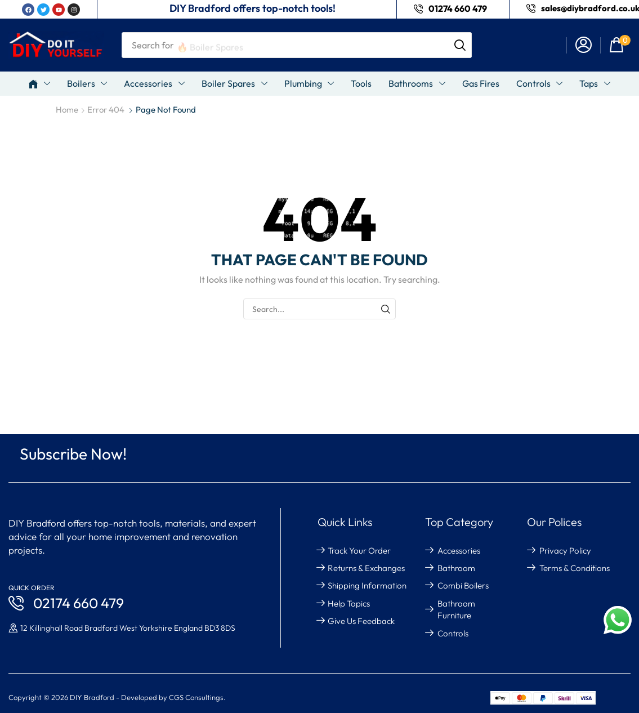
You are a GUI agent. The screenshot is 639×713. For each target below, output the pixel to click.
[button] (583, 45)
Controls (452, 633)
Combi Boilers (463, 585)
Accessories (458, 550)
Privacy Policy (565, 550)
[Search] (460, 45)
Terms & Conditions (574, 568)
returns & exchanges (366, 568)
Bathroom (456, 568)
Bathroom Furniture (456, 609)
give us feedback (361, 621)
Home (67, 109)
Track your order (359, 550)
